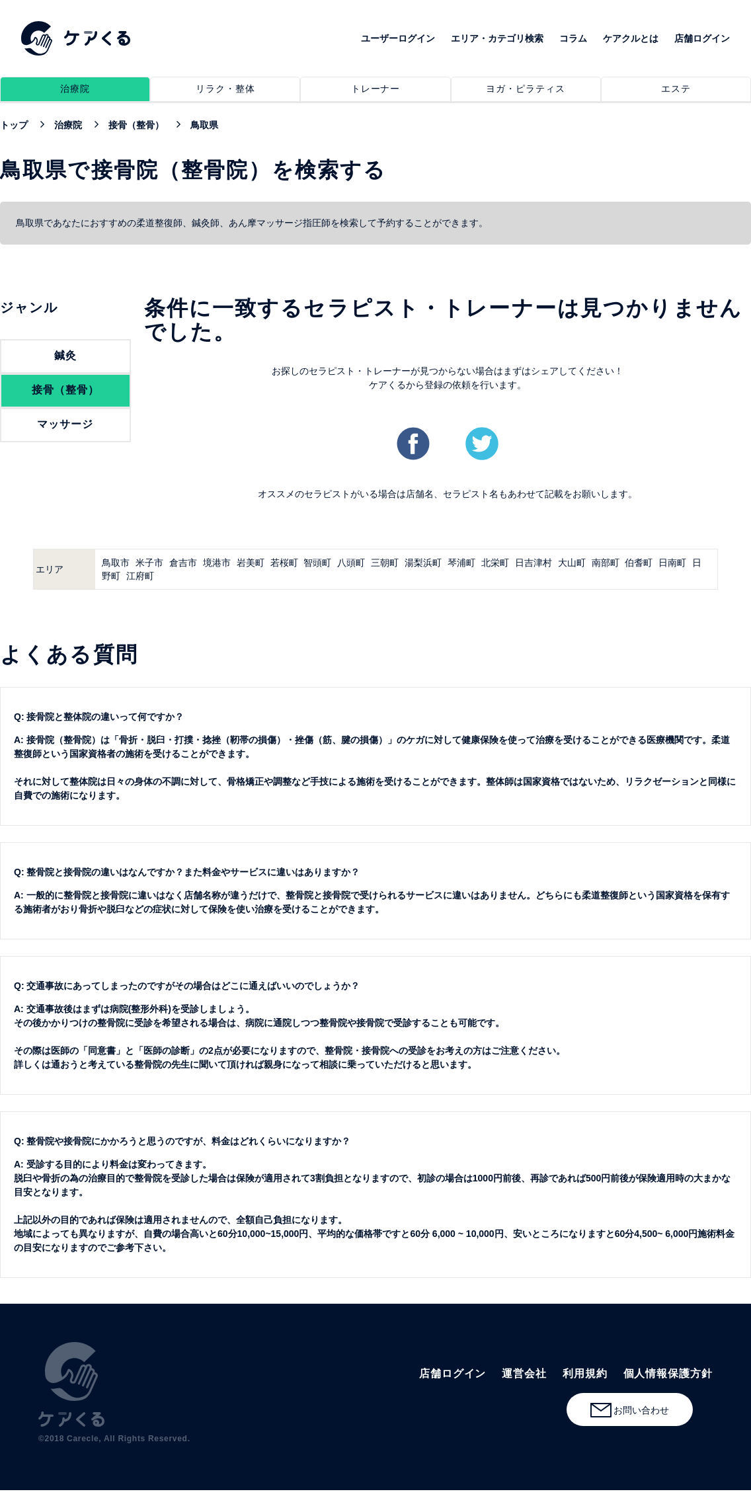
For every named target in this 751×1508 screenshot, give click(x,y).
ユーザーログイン (398, 38)
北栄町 (495, 562)
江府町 (140, 576)
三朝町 (385, 562)
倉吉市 (183, 562)
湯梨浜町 (423, 562)
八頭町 (351, 562)
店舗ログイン (702, 38)
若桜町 (284, 562)
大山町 (572, 562)
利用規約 (585, 1373)
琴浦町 (461, 562)
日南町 (672, 562)
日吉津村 (533, 562)
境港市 (217, 562)
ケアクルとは (630, 38)
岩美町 (250, 562)
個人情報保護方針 (668, 1373)
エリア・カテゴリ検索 (497, 38)
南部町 (605, 562)
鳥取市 (116, 562)
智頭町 (317, 562)
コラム (573, 38)
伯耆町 (638, 562)
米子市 (149, 562)
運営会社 (524, 1373)
